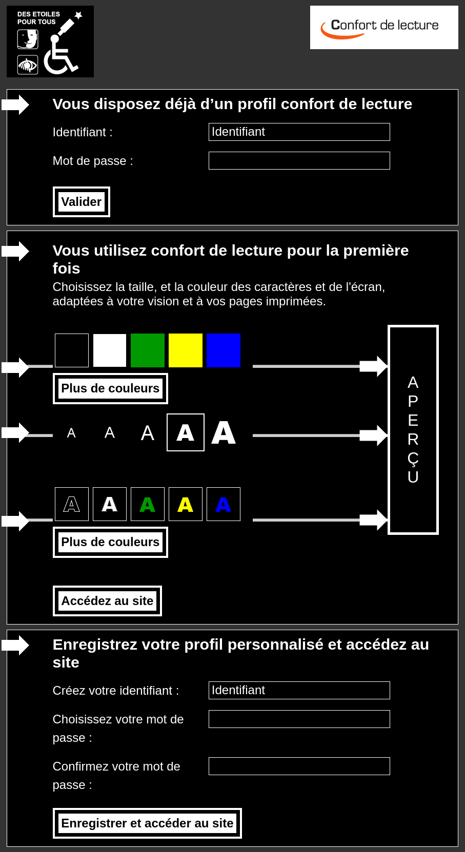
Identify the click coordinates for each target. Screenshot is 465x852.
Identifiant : (84, 132)
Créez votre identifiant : (118, 690)
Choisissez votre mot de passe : (118, 728)
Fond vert (147, 348)
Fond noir (71, 348)
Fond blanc (110, 348)
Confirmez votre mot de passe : (116, 775)
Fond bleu (223, 348)
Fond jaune (185, 348)
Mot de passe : (95, 161)
